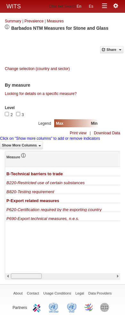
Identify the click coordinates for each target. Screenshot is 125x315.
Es (91, 6)
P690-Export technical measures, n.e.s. (42, 218)
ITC (37, 307)
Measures (55, 21)
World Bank (106, 307)
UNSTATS (71, 307)
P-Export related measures (32, 200)
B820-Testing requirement (30, 191)
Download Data (107, 133)
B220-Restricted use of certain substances (45, 182)
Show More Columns (21, 145)
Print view (78, 133)
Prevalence (34, 21)
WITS (13, 6)
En (79, 6)
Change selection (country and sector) (37, 69)
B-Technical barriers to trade (34, 173)
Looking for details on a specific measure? (41, 93)
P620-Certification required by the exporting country (54, 209)
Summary (13, 21)
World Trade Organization (89, 307)
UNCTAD (54, 307)
